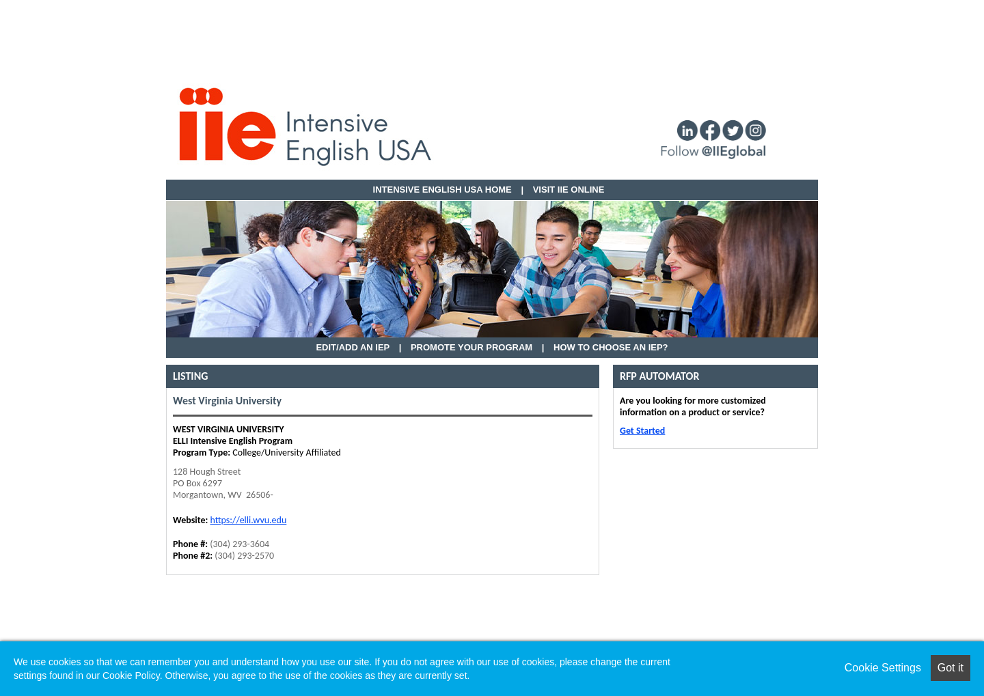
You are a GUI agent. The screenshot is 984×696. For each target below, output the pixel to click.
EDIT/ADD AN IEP (353, 347)
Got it (951, 667)
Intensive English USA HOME (442, 189)
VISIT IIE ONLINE (569, 189)
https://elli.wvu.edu (248, 520)
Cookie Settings (883, 667)
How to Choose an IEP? (611, 347)
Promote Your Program (471, 347)
